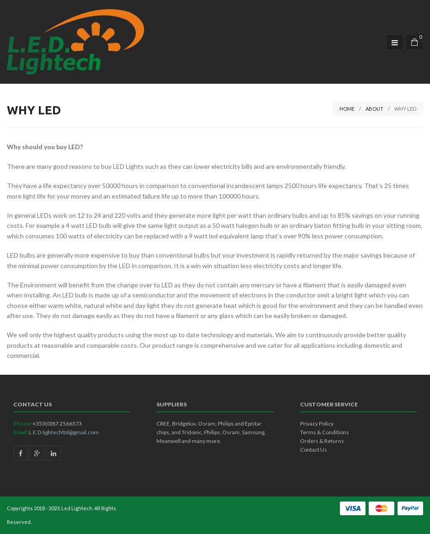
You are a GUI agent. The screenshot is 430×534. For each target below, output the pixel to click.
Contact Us (313, 449)
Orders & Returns (322, 440)
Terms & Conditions (324, 432)
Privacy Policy (316, 423)
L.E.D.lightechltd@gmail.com (64, 432)
